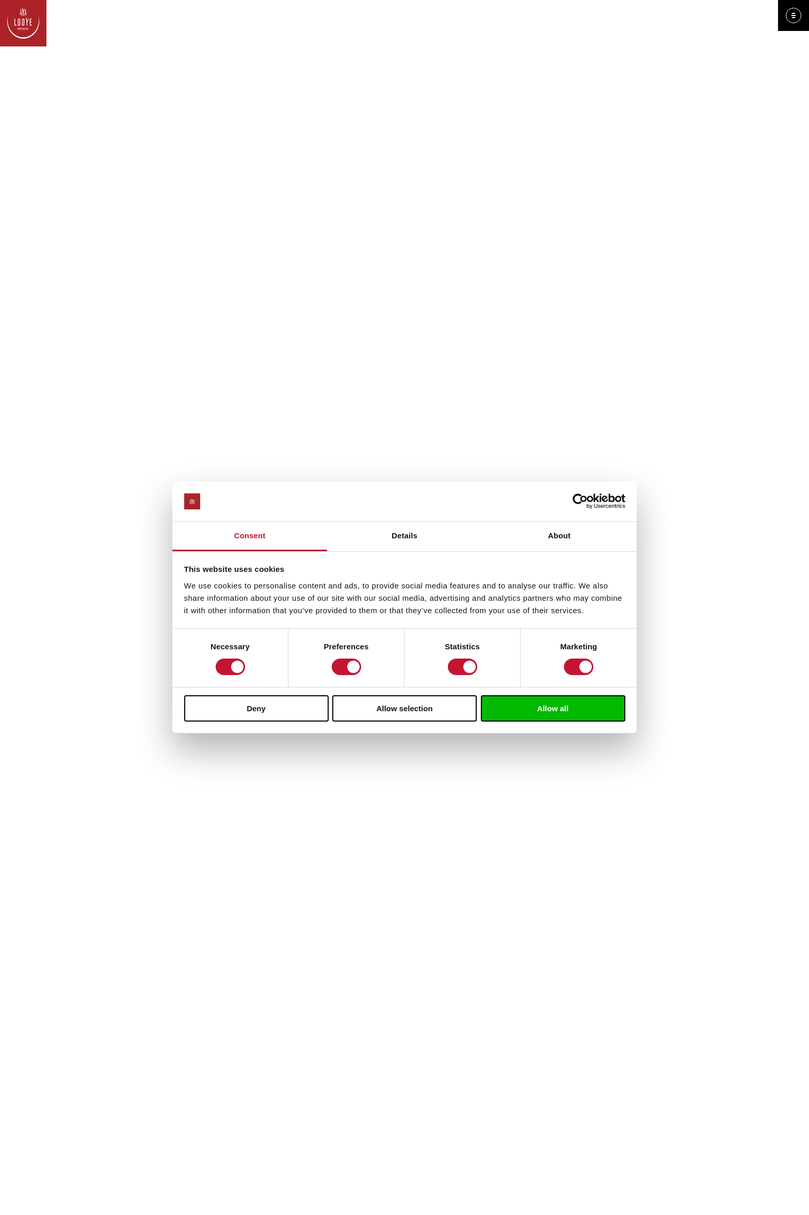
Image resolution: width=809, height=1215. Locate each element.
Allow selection (404, 708)
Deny (256, 708)
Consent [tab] (250, 535)
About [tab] (559, 535)
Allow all (553, 708)
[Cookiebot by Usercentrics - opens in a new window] (580, 501)
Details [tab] (404, 535)
